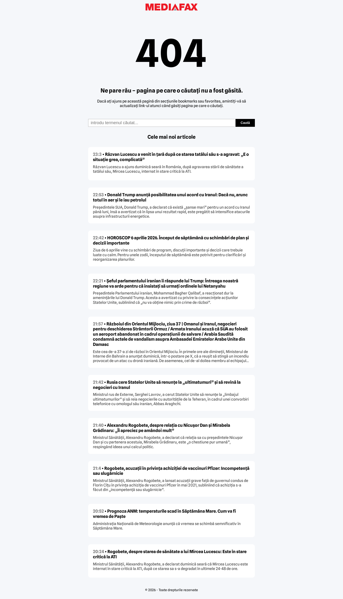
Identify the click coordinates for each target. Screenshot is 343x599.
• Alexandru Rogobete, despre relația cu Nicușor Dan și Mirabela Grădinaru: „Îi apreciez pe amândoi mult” (161, 428)
